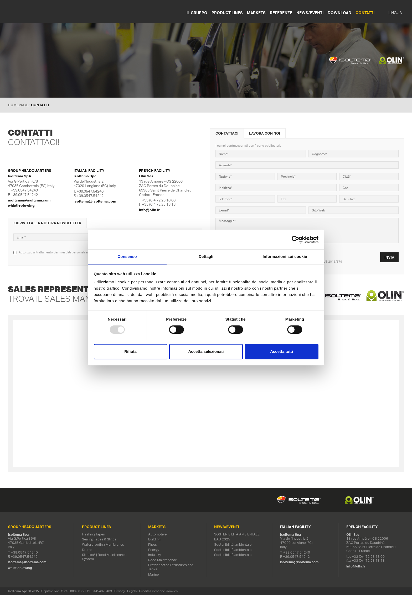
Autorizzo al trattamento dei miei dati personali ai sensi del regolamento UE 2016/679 (79, 252)
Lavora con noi (264, 133)
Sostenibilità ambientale (232, 544)
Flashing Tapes (93, 534)
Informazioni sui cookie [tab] (285, 256)
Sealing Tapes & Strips (99, 539)
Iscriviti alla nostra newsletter (47, 223)
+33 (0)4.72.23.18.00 (159, 200)
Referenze (281, 12)
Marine (153, 574)
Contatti (365, 12)
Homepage (18, 105)
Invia (389, 257)
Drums (87, 550)
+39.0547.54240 (24, 190)
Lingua (395, 12)
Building (154, 539)
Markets (256, 12)
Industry (154, 555)
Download (339, 12)
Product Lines (227, 12)
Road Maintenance (162, 560)
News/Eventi (309, 12)
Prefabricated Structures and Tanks (170, 567)
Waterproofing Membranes (103, 544)
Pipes (152, 544)
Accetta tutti (281, 351)
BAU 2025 (222, 539)
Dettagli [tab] (206, 256)
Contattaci (226, 133)
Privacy (119, 591)
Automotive (157, 534)
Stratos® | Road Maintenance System (104, 557)
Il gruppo (197, 12)
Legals (132, 591)
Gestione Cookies (165, 591)
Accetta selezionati (206, 351)
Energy (153, 550)
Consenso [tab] (127, 256)
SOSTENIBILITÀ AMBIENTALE (237, 534)
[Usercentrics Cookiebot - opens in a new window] (295, 239)
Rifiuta (130, 351)
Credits (144, 591)
